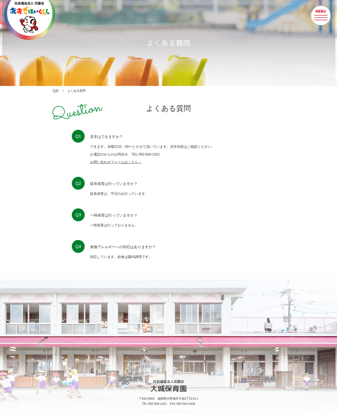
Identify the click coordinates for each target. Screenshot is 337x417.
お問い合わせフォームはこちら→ (116, 162)
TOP (55, 90)
